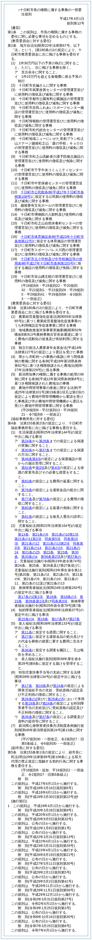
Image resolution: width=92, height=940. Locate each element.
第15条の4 (26, 619)
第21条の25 (31, 552)
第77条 (26, 499)
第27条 (74, 619)
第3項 (40, 468)
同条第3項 (59, 601)
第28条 (44, 441)
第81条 (26, 517)
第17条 (57, 619)
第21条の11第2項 (27, 539)
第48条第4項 (31, 459)
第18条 (51, 597)
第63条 (26, 481)
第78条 (44, 499)
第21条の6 (40, 534)
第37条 (44, 450)
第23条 (62, 552)
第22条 (48, 552)
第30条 (26, 450)
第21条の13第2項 (56, 543)
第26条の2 (29, 699)
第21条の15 (54, 548)
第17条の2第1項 (30, 597)
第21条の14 (32, 548)
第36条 (26, 650)
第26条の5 (56, 699)
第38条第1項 (35, 601)
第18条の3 (68, 597)
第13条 (23, 534)
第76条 (26, 490)
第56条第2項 (50, 557)
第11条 (26, 632)
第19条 (41, 686)
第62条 (26, 468)
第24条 (26, 441)
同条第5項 (52, 539)
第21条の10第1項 (65, 534)
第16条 (42, 619)
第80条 (26, 508)
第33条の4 (29, 557)
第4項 (55, 468)
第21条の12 (30, 543)
